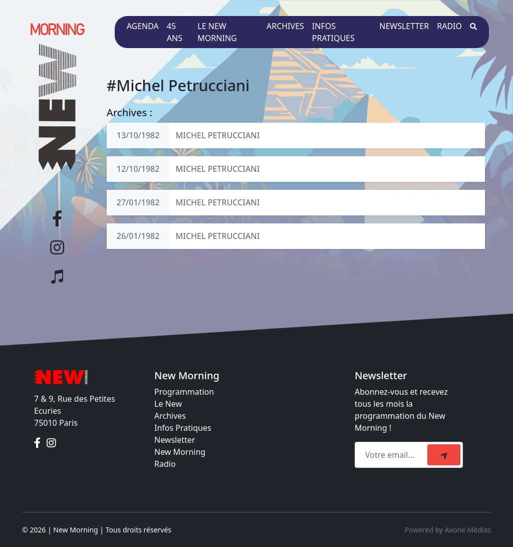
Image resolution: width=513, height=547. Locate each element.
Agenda (143, 26)
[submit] (443, 454)
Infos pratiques (333, 32)
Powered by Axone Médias (448, 529)
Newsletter (404, 26)
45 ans (174, 32)
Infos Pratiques (182, 427)
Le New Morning (216, 32)
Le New (168, 403)
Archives (285, 26)
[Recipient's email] (392, 454)
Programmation (184, 391)
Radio (449, 26)
